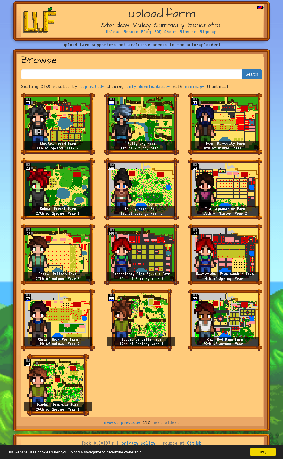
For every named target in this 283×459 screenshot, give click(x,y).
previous (130, 422)
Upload (113, 32)
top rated (92, 86)
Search (251, 74)
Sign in (188, 32)
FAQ (157, 32)
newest (111, 422)
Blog (146, 32)
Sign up (208, 32)
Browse (131, 32)
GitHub (194, 443)
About (170, 32)
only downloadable (148, 86)
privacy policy (138, 443)
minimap (194, 86)
